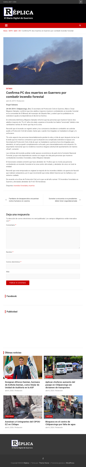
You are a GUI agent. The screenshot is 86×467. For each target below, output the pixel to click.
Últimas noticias (13, 352)
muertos (32, 186)
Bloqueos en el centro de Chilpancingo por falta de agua (60, 423)
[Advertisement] (43, 330)
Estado (9, 89)
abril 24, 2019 (11, 101)
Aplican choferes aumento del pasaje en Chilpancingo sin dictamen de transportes (60, 385)
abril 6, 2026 (9, 391)
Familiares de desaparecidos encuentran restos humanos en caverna (24, 200)
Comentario (11, 225)
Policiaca (9, 416)
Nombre (9, 252)
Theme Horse (44, 463)
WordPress (70, 463)
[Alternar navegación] (6, 25)
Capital (49, 376)
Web (7, 272)
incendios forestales (21, 186)
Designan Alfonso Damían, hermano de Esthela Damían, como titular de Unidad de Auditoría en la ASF (22, 385)
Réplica (26, 463)
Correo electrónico (13, 262)
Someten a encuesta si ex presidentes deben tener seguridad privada (63, 200)
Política (9, 376)
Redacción (20, 101)
